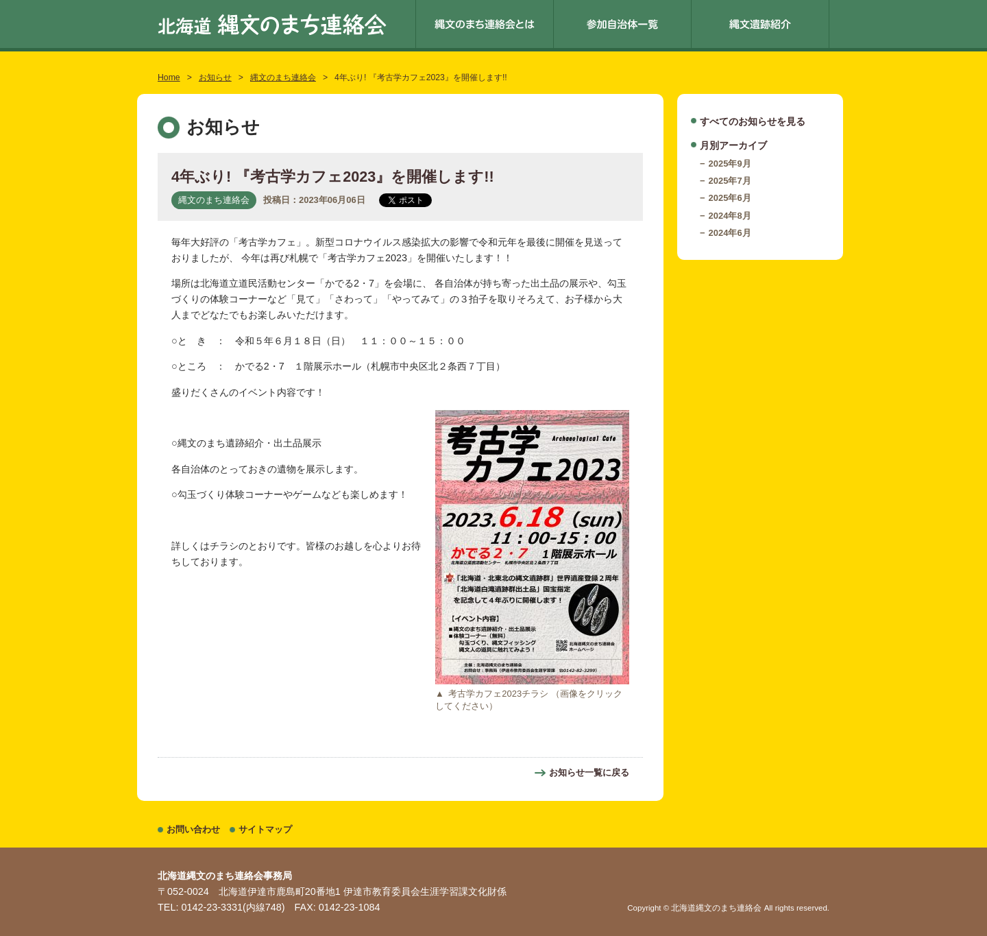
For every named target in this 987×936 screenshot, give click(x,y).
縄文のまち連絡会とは (484, 24)
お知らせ (215, 77)
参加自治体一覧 (622, 24)
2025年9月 (730, 163)
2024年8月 (730, 216)
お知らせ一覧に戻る (589, 772)
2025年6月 (730, 198)
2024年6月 (730, 233)
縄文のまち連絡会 (283, 77)
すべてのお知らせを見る (752, 121)
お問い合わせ (193, 829)
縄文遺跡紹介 (760, 24)
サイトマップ (265, 829)
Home (169, 77)
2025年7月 (730, 181)
